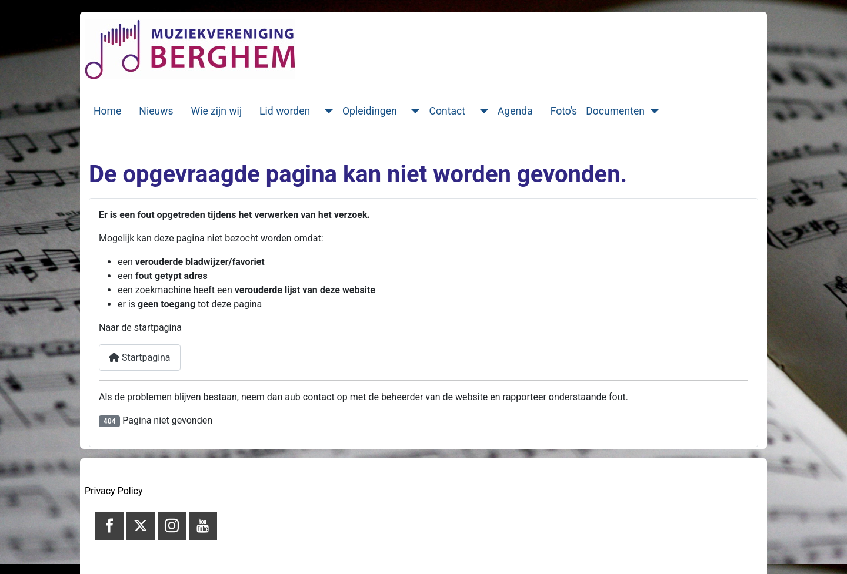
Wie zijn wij (216, 111)
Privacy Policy (114, 490)
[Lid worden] (326, 111)
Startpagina (140, 357)
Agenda (515, 111)
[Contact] (481, 111)
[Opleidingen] (413, 111)
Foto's (564, 111)
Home (107, 111)
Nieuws (156, 111)
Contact (447, 111)
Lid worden (284, 111)
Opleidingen (369, 111)
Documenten (615, 111)
